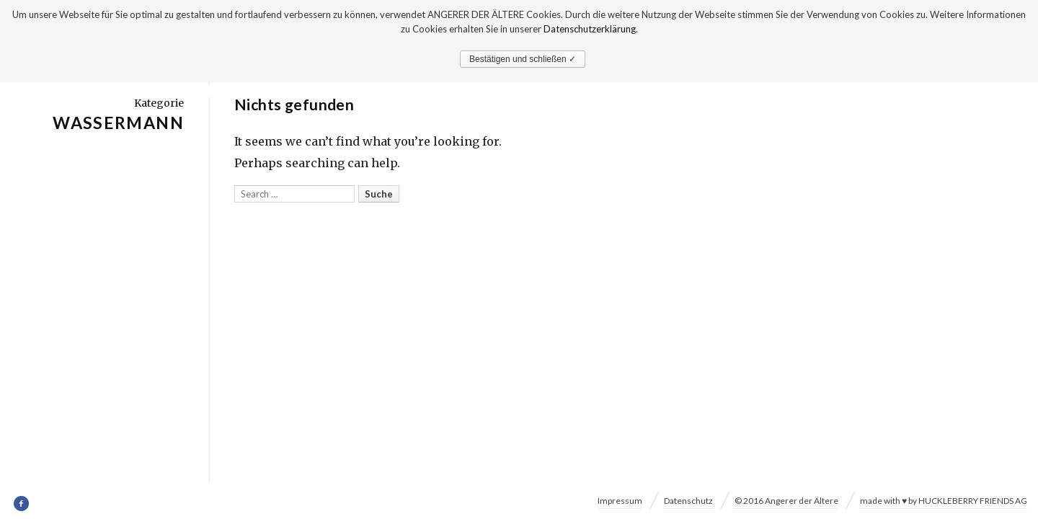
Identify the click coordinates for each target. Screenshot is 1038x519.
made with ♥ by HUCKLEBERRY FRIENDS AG (943, 500)
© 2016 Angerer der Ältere (786, 500)
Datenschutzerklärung (590, 29)
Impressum (620, 500)
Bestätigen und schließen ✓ (522, 59)
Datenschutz (688, 500)
